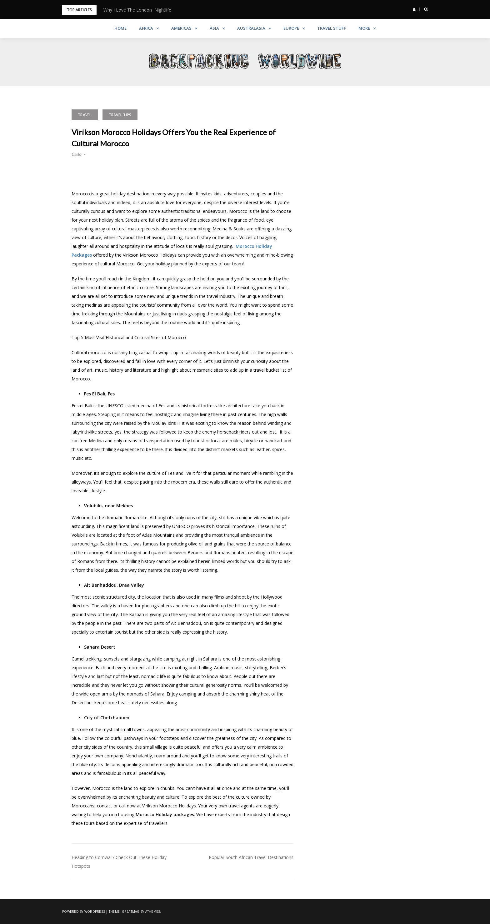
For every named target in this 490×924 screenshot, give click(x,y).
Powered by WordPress (83, 911)
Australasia (251, 28)
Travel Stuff (331, 28)
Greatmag (131, 911)
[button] (414, 9)
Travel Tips (120, 115)
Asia (214, 28)
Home (120, 28)
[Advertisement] (374, 148)
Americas (181, 28)
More (364, 28)
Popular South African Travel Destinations (251, 857)
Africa (146, 28)
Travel (85, 115)
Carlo (77, 154)
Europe (291, 28)
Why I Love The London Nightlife (137, 10)
